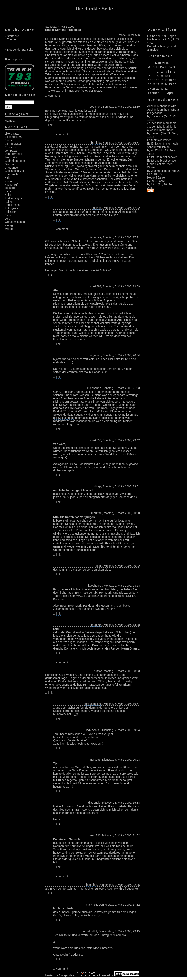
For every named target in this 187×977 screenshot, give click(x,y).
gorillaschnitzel (93, 703)
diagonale (95, 237)
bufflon (98, 671)
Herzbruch (11, 174)
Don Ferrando (13, 153)
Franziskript (12, 157)
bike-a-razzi (12, 133)
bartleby (96, 142)
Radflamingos (13, 198)
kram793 (10, 120)
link (50, 125)
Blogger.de (65, 975)
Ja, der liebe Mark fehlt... (162, 123)
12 (174, 76)
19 (174, 80)
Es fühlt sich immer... (160, 140)
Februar (153, 93)
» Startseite (12, 36)
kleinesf (97, 207)
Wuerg (9, 225)
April (170, 93)
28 (153, 88)
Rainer (9, 201)
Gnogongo (11, 167)
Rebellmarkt (12, 204)
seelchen (95, 106)
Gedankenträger (15, 160)
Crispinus (10, 147)
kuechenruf (94, 388)
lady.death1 (93, 730)
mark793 (124, 35)
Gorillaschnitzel (14, 170)
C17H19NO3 (13, 143)
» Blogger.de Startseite (19, 49)
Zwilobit (9, 228)
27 (149, 88)
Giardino (10, 164)
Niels (8, 191)
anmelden (153, 49)
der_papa (11, 150)
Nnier (8, 194)
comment (54, 95)
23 (162, 84)
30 (162, 88)
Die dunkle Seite (94, 8)
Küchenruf (11, 184)
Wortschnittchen (15, 221)
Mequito (10, 187)
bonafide (91, 884)
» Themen (11, 39)
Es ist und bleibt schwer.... (163, 157)
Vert (7, 218)
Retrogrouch (12, 208)
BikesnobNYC (13, 136)
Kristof (9, 181)
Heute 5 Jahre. (156, 177)
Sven (8, 215)
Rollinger (10, 211)
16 (162, 80)
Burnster (10, 140)
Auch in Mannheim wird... (163, 106)
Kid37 (8, 177)
